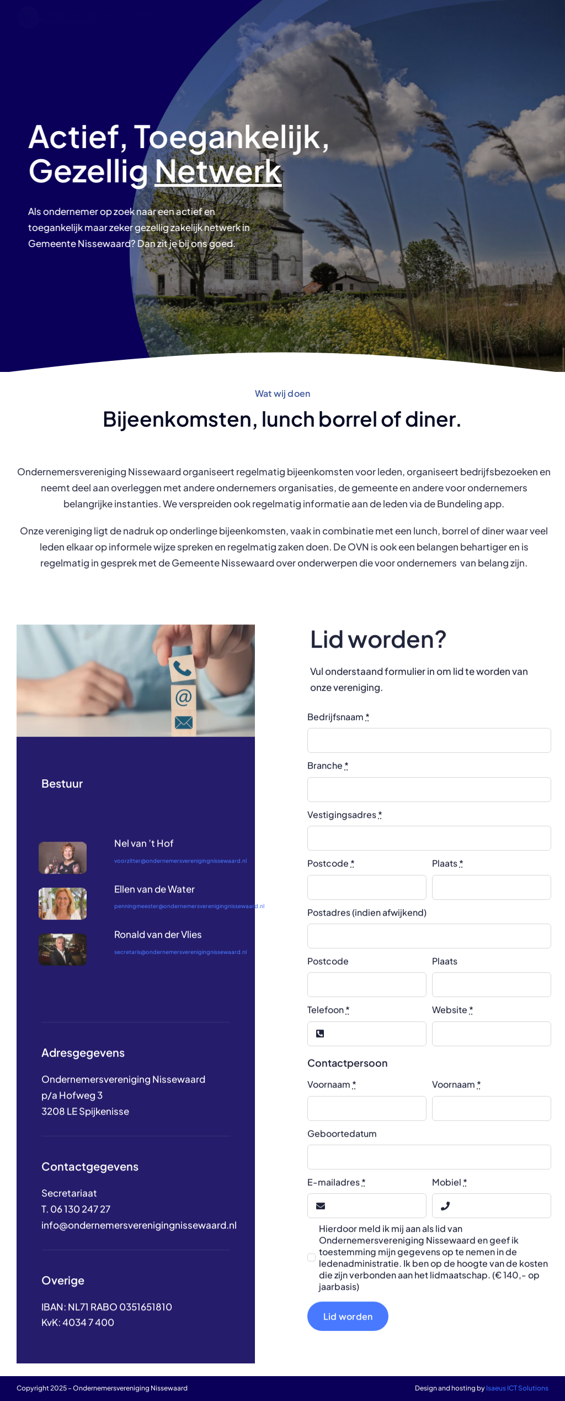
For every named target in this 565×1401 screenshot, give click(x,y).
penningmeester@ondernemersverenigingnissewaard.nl (189, 914)
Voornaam (331, 1093)
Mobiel (449, 1191)
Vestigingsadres (344, 822)
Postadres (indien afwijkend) (367, 920)
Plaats (447, 872)
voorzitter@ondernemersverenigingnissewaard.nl (180, 868)
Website (452, 1018)
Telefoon (328, 1018)
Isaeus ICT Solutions (517, 1388)
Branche (328, 774)
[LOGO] (83, 11)
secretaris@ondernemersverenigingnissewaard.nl (180, 960)
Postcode (331, 872)
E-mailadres (336, 1191)
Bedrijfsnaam (338, 725)
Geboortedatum (342, 1141)
